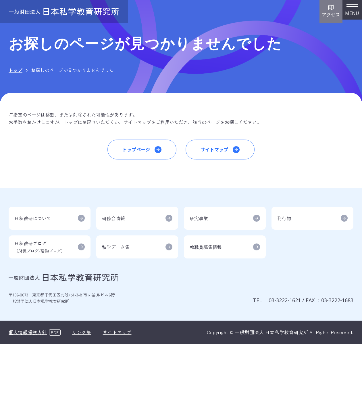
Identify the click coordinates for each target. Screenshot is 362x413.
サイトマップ (214, 149)
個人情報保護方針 (28, 332)
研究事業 (199, 218)
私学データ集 (116, 246)
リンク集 (81, 332)
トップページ (136, 149)
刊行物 (284, 218)
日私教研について (32, 218)
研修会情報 (113, 218)
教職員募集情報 (206, 246)
